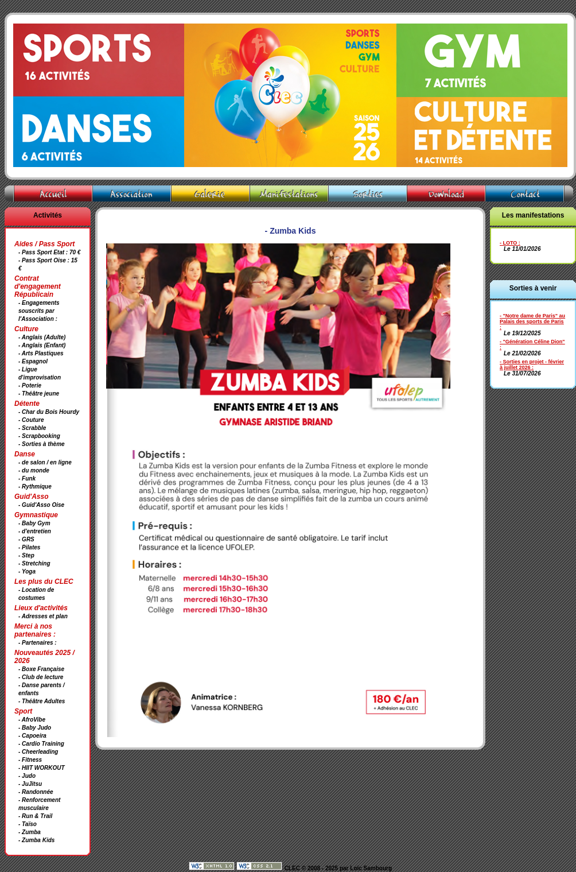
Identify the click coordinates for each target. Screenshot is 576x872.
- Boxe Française (41, 669)
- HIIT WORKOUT (41, 768)
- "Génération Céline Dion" (532, 341)
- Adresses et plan (43, 616)
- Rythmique (35, 486)
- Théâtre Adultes (41, 701)
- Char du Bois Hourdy (48, 412)
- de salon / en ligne (45, 462)
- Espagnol (33, 361)
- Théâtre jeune (38, 393)
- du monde (33, 470)
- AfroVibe (31, 719)
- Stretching (34, 563)
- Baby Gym (34, 523)
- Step (26, 555)
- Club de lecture (40, 677)
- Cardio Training (41, 744)
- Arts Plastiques (41, 353)
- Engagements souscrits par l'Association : (39, 311)
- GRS (26, 539)
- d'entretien (34, 531)
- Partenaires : (37, 643)
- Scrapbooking (39, 436)
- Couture (31, 420)
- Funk (27, 478)
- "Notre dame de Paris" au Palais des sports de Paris (532, 318)
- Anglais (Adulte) (41, 337)
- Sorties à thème (41, 444)
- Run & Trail (35, 816)
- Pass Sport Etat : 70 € (49, 252)
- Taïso (27, 824)
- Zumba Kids (36, 840)
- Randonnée (35, 792)
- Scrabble (32, 428)
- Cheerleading (38, 752)
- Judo (27, 776)
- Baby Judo (34, 727)
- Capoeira (32, 736)
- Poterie (29, 385)
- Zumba (29, 832)
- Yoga (27, 571)
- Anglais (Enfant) (41, 345)
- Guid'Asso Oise (41, 505)
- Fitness (30, 760)
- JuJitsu (30, 784)
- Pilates (29, 547)
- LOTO (508, 243)
